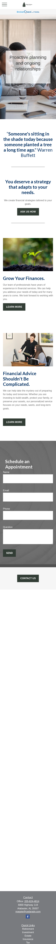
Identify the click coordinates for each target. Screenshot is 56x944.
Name (6, 472)
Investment (28, 932)
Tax (28, 942)
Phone (6, 509)
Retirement (28, 929)
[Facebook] (28, 917)
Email (6, 490)
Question (8, 527)
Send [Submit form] (9, 553)
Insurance (28, 939)
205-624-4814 (31, 901)
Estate (28, 935)
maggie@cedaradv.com (27, 911)
